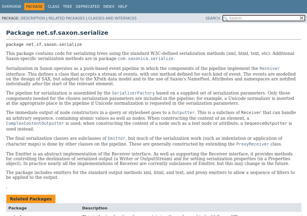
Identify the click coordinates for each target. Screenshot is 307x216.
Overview (11, 6)
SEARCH (213, 18)
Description (33, 18)
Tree (67, 6)
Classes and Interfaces (112, 18)
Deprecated (88, 6)
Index (109, 6)
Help (122, 6)
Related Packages (67, 18)
